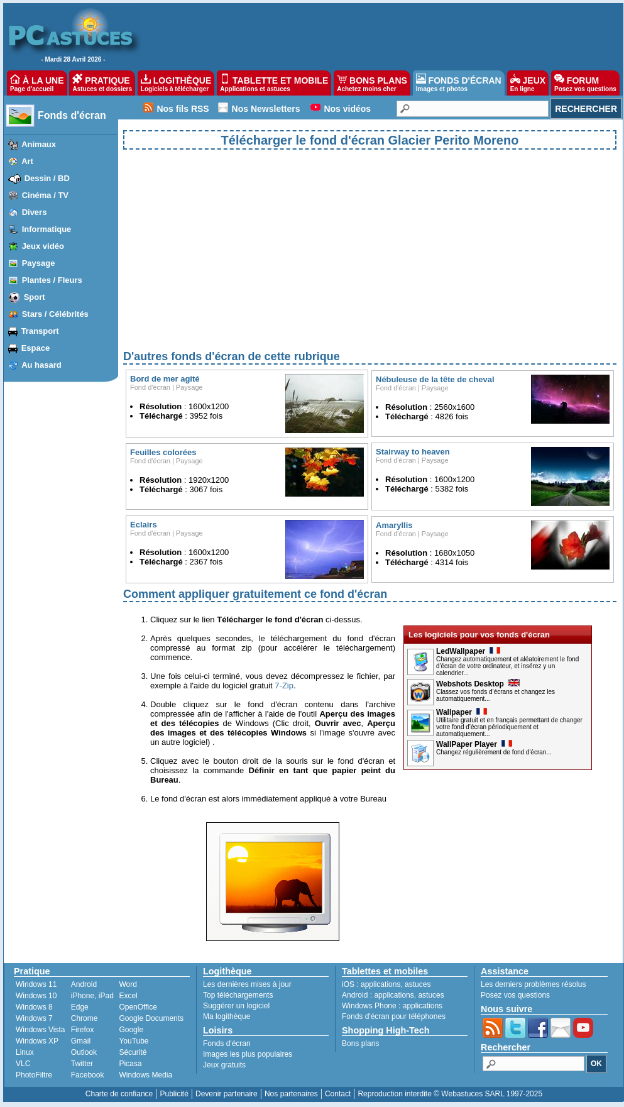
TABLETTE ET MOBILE (274, 83)
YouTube (133, 1041)
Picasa (130, 1063)
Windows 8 (34, 1007)
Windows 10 (36, 995)
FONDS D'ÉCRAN (458, 83)
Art (27, 161)
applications (380, 984)
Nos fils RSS (182, 109)
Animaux (38, 144)
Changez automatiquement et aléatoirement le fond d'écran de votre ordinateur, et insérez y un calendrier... (507, 666)
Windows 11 (36, 984)
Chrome (84, 1018)
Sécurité (132, 1052)
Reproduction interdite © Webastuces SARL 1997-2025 (450, 1093)
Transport (40, 331)
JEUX (527, 83)
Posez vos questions (515, 995)
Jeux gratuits (224, 1064)
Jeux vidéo (43, 246)
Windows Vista (40, 1029)
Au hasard (41, 365)
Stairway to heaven (413, 451)
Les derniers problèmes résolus (533, 984)
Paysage (38, 263)
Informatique (47, 229)
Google (131, 1029)
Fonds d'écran (72, 115)
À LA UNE (36, 83)
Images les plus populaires (247, 1054)
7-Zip (284, 685)
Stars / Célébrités (55, 314)
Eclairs (143, 524)
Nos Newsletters (266, 109)
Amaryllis (394, 525)
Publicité (174, 1093)
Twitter (82, 1063)
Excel (128, 995)
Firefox (82, 1029)
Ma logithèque (226, 1016)
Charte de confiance (119, 1093)
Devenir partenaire (226, 1093)
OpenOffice (137, 1007)
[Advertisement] (369, 260)
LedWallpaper (468, 651)
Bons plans (360, 1043)
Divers (34, 212)
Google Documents (151, 1018)
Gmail (80, 1041)
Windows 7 (34, 1018)
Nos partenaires (291, 1093)
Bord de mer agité (165, 378)
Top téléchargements (238, 995)
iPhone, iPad (92, 995)
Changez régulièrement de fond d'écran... (494, 752)
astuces (417, 984)
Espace (35, 348)
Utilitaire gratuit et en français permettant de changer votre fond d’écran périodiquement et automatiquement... (509, 727)
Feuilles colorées (163, 452)
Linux (25, 1052)
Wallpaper (461, 712)
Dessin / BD (47, 178)
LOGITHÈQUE (176, 83)
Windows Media (145, 1075)
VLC (23, 1063)
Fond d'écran (150, 387)
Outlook (84, 1052)
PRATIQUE (102, 83)
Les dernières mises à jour (247, 984)
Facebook (87, 1075)
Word (127, 984)
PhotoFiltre (34, 1075)
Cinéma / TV (45, 195)
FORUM (585, 83)
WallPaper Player (474, 744)
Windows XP (37, 1041)
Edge (80, 1007)
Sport (34, 297)
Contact (338, 1093)
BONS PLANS (372, 83)
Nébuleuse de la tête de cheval (435, 379)
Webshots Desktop (478, 684)
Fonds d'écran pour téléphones (394, 1016)
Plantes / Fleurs (52, 280)
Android (84, 984)
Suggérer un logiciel (236, 1005)
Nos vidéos (347, 109)
